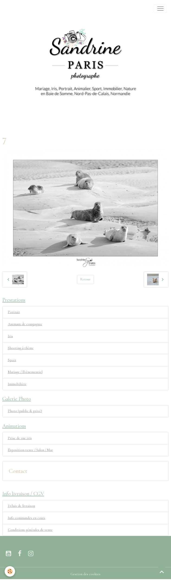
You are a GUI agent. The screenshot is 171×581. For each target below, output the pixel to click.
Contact (18, 470)
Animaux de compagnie (25, 324)
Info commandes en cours (26, 518)
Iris (10, 336)
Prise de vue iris (20, 438)
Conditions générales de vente (30, 529)
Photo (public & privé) (25, 411)
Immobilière (17, 384)
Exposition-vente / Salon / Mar (30, 450)
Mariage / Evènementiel (25, 372)
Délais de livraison (21, 505)
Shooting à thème (21, 348)
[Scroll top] (162, 572)
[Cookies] (10, 571)
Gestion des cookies (85, 574)
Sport (12, 360)
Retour (85, 279)
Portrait (14, 312)
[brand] (9, 8)
